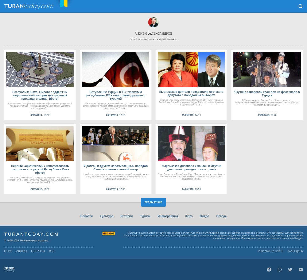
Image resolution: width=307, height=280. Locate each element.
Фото (189, 216)
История (126, 216)
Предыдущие (154, 202)
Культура (106, 216)
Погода (221, 216)
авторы (21, 251)
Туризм (145, 216)
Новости (86, 216)
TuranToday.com (29, 6)
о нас (8, 251)
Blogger (298, 238)
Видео (204, 216)
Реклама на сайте (271, 251)
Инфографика (168, 216)
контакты (38, 251)
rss (51, 251)
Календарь (295, 251)
